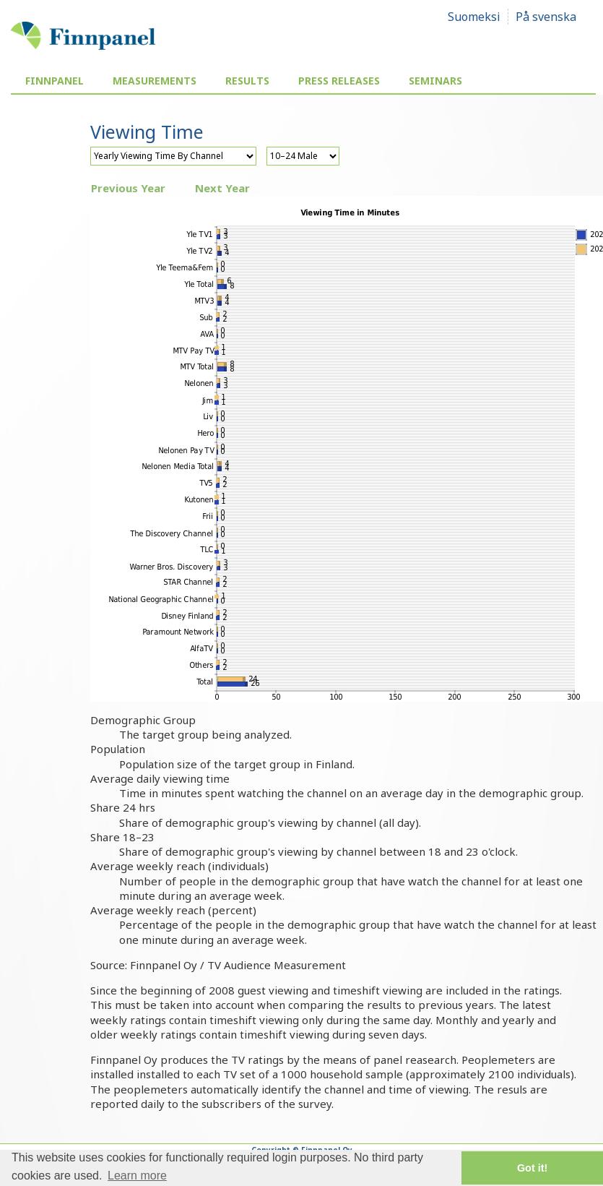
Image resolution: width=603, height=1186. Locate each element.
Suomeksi (474, 17)
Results (247, 80)
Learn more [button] (137, 1175)
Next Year (222, 188)
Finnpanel (54, 80)
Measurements (154, 80)
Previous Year (128, 188)
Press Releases (339, 80)
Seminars (435, 80)
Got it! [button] (532, 1168)
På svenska (546, 17)
